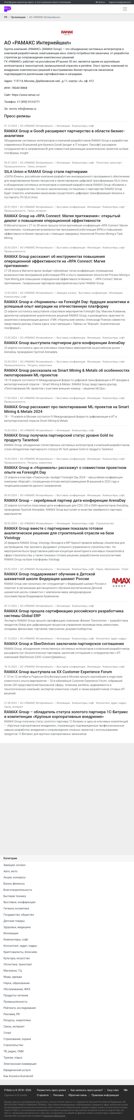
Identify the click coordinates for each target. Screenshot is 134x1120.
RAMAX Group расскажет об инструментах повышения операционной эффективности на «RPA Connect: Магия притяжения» (54, 261)
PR (5, 17)
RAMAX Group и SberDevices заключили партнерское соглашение (64, 643)
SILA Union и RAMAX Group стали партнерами (45, 171)
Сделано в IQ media (15, 1095)
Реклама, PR (11, 1014)
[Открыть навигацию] (125, 8)
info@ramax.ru (27, 108)
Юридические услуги (17, 1070)
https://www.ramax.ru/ (26, 95)
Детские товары (14, 921)
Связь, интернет (37, 166)
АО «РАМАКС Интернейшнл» (36, 125)
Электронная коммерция (19, 1063)
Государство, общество (18, 914)
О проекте (43, 1095)
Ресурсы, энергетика (40, 365)
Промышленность (15, 166)
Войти (101, 2)
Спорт (124, 569)
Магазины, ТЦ (12, 970)
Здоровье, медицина (17, 927)
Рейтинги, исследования (19, 1008)
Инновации (63, 125)
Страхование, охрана (17, 1039)
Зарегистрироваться (120, 2)
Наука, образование (108, 569)
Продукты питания (15, 995)
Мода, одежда (12, 977)
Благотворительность (17, 890)
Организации (18, 17)
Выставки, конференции (71, 207)
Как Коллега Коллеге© (18, 1076)
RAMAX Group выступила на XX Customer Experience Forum (58, 671)
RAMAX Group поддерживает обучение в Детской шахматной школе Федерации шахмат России (49, 576)
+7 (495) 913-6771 (28, 101)
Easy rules (113, 1090)
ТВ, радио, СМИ (13, 1051)
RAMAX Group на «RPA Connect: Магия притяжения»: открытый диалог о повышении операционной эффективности (62, 218)
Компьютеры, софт (83, 125)
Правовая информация (105, 1095)
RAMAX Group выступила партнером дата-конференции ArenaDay (64, 342)
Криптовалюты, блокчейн (20, 952)
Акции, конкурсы (14, 877)
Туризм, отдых (12, 1057)
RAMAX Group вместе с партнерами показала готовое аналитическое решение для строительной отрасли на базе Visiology (59, 533)
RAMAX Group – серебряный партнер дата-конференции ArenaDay (65, 500)
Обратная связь (77, 1095)
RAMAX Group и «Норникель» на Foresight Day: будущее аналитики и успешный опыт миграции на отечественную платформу (66, 304)
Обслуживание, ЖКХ (16, 989)
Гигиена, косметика (16, 908)
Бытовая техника (14, 896)
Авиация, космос (67, 293)
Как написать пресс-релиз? (86, 1090)
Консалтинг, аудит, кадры (111, 638)
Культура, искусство (16, 958)
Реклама (58, 1095)
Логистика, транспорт (109, 162)
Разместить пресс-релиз (51, 1090)
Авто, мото (10, 871)
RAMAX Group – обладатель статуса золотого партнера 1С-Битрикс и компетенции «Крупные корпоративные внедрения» (66, 714)
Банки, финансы (14, 883)
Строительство (105, 523)
